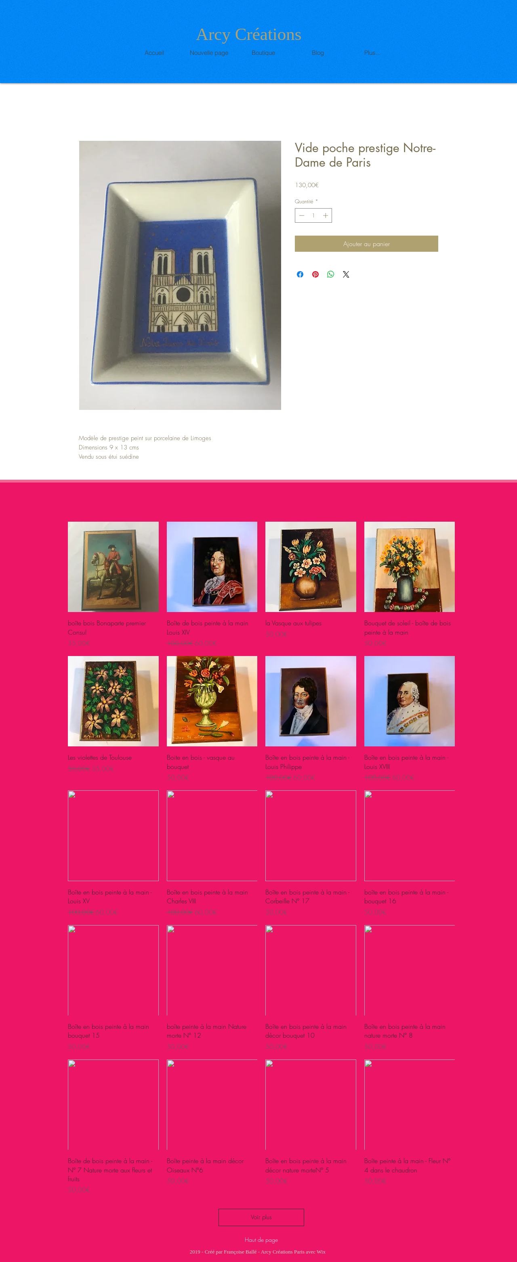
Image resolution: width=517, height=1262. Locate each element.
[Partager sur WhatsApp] (331, 274)
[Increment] (326, 215)
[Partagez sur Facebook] (300, 274)
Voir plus (261, 1217)
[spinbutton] (314, 215)
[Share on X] (346, 274)
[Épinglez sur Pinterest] (315, 274)
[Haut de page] (261, 1239)
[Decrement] (301, 215)
